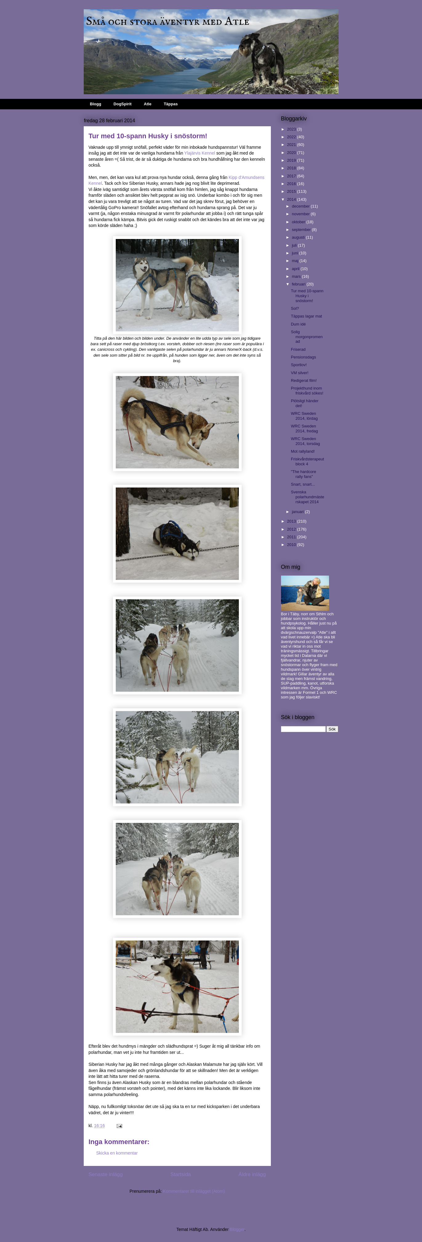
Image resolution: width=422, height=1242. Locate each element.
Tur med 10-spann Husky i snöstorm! (307, 296)
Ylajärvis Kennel (199, 153)
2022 (292, 137)
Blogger (237, 1229)
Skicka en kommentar (117, 1153)
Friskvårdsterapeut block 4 (307, 461)
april (296, 268)
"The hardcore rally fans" (303, 474)
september (302, 229)
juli (295, 245)
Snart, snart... (303, 484)
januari (298, 511)
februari (299, 284)
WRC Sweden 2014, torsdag (305, 441)
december (301, 206)
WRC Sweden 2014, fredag (304, 428)
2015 (292, 191)
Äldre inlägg (252, 1174)
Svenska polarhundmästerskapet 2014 (307, 497)
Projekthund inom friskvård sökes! (307, 390)
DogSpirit (123, 104)
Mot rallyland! (303, 451)
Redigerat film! (304, 380)
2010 (292, 544)
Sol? (295, 308)
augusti (299, 237)
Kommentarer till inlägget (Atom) (194, 1191)
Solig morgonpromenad (307, 337)
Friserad (298, 349)
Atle (147, 104)
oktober (299, 222)
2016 (292, 183)
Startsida (181, 1174)
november (301, 214)
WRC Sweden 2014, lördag (304, 416)
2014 (292, 199)
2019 (292, 160)
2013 (292, 521)
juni (295, 253)
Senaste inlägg (106, 1174)
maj (295, 260)
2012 (292, 529)
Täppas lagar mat (306, 316)
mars (297, 276)
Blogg (95, 104)
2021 (292, 144)
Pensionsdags (303, 357)
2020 (292, 152)
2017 (292, 176)
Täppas (171, 104)
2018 (292, 168)
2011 (292, 537)
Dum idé (298, 324)
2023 (292, 129)
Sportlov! (299, 364)
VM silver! (299, 372)
